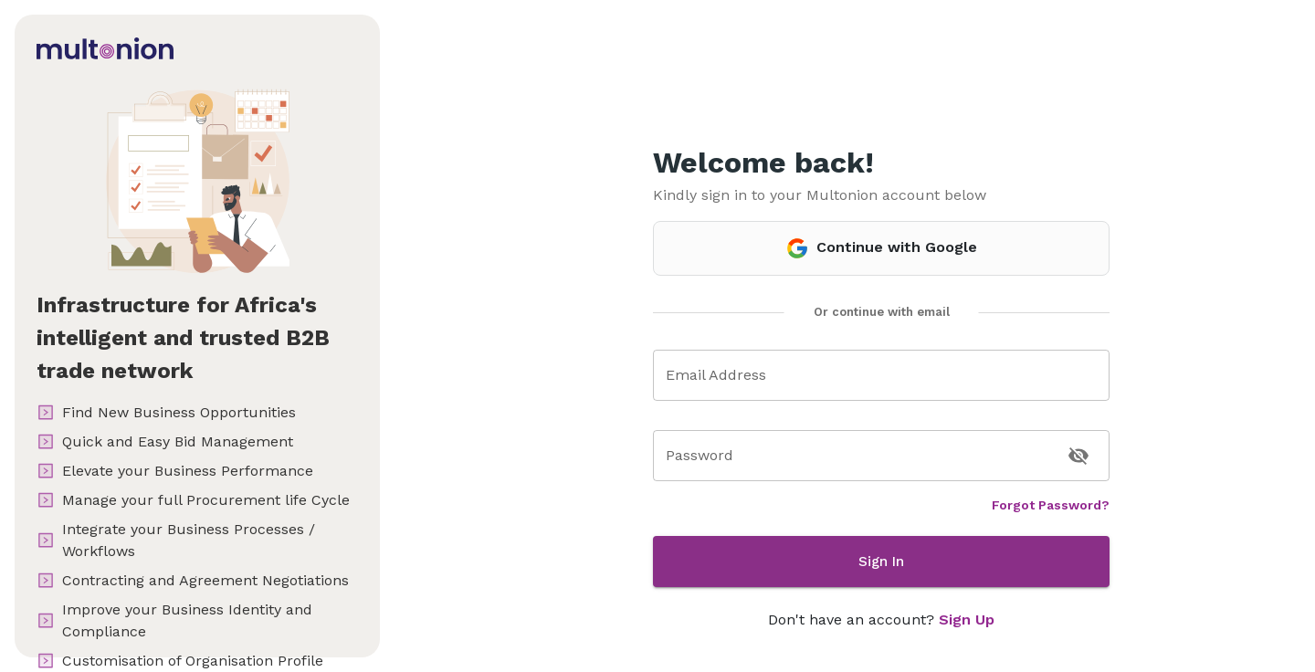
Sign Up (966, 619)
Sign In (881, 561)
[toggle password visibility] (1078, 455)
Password (699, 455)
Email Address (716, 374)
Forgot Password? (1051, 505)
